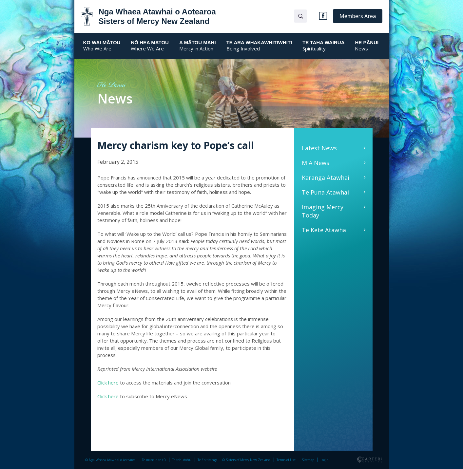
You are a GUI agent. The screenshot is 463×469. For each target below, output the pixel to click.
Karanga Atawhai (325, 177)
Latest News (319, 148)
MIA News (315, 163)
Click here (108, 382)
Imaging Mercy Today (322, 211)
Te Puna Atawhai (325, 192)
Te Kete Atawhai (325, 230)
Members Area (357, 16)
